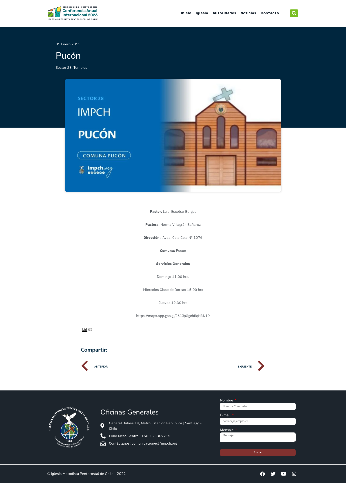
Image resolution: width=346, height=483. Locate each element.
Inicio (186, 13)
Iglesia (202, 13)
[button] (294, 13)
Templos (80, 67)
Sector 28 (64, 67)
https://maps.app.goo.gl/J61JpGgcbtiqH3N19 (173, 315)
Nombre (227, 401)
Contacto (270, 13)
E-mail (225, 415)
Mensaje (227, 430)
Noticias (248, 13)
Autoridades (224, 13)
